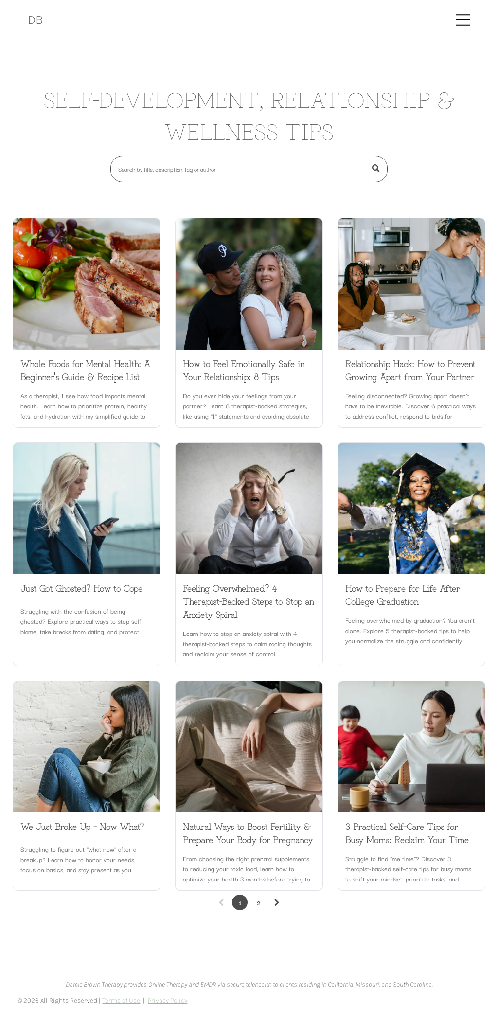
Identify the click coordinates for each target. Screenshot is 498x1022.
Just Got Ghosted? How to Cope (81, 587)
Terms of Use (121, 1000)
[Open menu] (463, 20)
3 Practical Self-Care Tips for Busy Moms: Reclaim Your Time (407, 833)
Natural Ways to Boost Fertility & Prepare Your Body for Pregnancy (248, 833)
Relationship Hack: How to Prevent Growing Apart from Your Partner (410, 370)
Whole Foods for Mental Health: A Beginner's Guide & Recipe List (85, 370)
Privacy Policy (167, 1000)
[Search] (249, 169)
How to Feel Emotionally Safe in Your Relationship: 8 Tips (243, 370)
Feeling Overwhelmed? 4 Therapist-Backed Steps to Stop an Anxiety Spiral (248, 600)
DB (35, 19)
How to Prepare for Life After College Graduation (402, 594)
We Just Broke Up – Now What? (82, 826)
